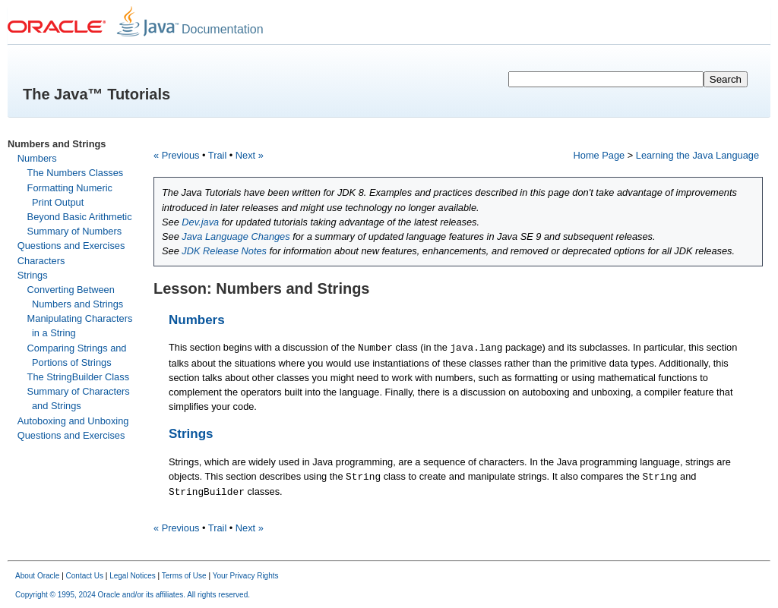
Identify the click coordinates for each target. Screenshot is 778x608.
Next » (250, 155)
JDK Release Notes (224, 251)
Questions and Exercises (71, 245)
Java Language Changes (235, 236)
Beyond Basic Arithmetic (79, 216)
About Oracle (37, 576)
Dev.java (200, 222)
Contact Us (84, 576)
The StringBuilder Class (78, 377)
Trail (217, 155)
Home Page (599, 155)
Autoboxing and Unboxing (73, 421)
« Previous (176, 155)
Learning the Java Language (697, 155)
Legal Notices (132, 576)
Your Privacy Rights (246, 576)
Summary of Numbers (74, 231)
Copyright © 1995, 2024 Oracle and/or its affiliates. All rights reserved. (132, 595)
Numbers (37, 158)
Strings (32, 275)
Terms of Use (184, 576)
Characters (41, 260)
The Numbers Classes (75, 172)
